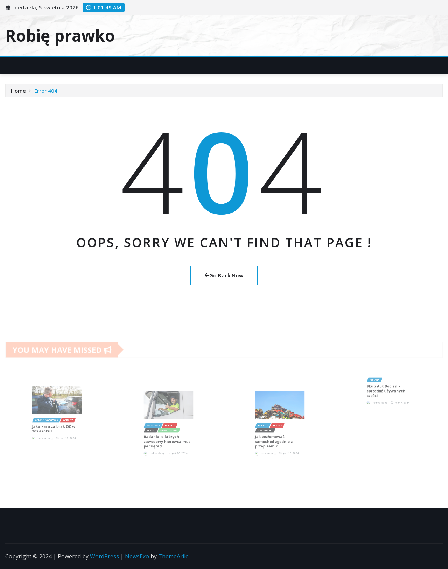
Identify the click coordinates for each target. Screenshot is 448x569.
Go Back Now (224, 275)
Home (18, 90)
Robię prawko (60, 35)
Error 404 (45, 90)
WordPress (104, 556)
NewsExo (137, 556)
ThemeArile (173, 556)
